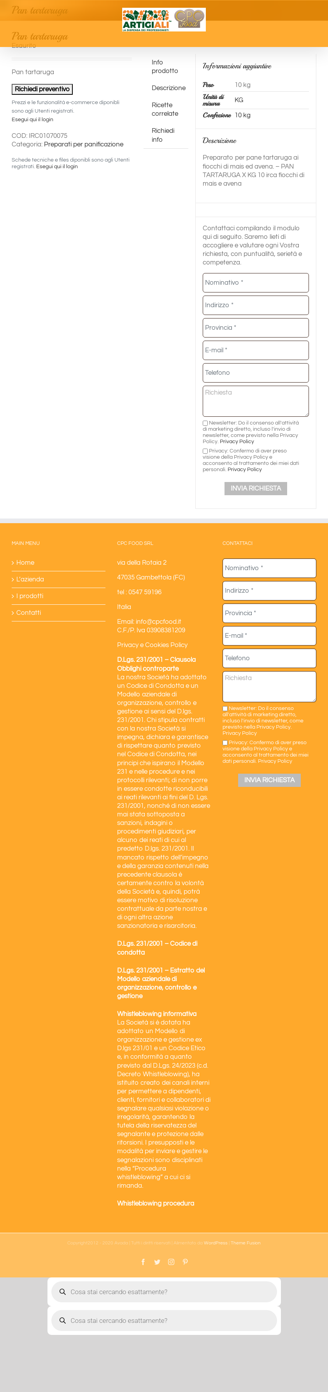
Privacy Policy (237, 441)
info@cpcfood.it (158, 621)
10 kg (243, 115)
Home (25, 562)
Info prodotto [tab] (165, 67)
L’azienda (30, 579)
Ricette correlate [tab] (165, 109)
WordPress (216, 1243)
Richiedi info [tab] (163, 135)
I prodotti (29, 596)
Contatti (28, 612)
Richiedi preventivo (42, 89)
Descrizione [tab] (169, 88)
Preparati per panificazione (83, 144)
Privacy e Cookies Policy (152, 645)
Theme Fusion (246, 1243)
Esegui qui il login (32, 119)
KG (239, 100)
